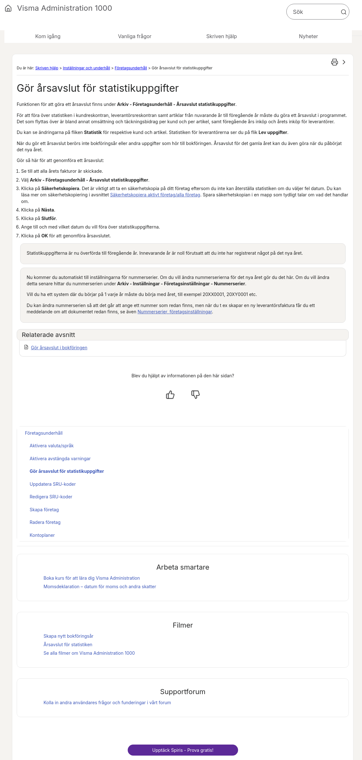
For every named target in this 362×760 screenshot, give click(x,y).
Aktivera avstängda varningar (60, 458)
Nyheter (308, 36)
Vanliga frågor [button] (134, 36)
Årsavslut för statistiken (68, 644)
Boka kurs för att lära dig (92, 578)
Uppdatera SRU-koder (53, 484)
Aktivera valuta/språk (52, 445)
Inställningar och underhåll (86, 68)
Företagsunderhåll (131, 68)
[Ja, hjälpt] (170, 395)
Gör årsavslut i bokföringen (59, 347)
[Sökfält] (317, 12)
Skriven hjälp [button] (221, 36)
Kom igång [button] (48, 36)
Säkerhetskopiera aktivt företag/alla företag (155, 194)
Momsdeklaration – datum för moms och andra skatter (100, 586)
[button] (343, 12)
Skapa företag (44, 509)
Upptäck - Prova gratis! (182, 750)
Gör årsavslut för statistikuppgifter (67, 471)
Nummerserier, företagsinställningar (174, 311)
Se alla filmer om (89, 653)
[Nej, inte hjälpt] (195, 395)
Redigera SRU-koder (51, 496)
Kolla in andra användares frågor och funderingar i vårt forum (107, 702)
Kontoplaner (42, 535)
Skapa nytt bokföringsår (68, 636)
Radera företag (45, 522)
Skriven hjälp (46, 68)
